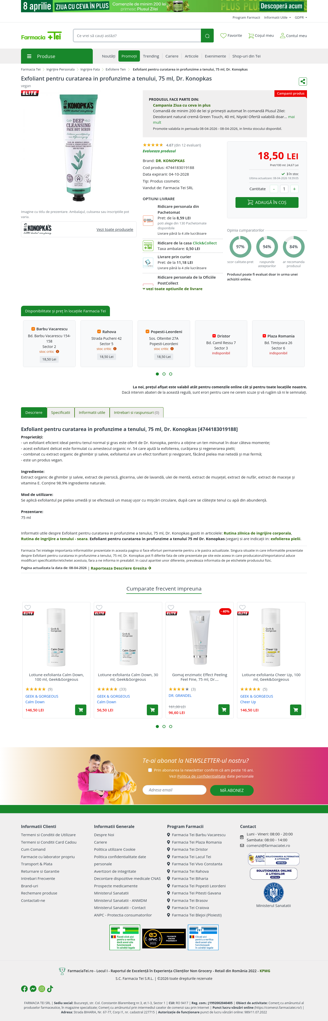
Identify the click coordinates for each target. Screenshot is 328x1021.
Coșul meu (261, 34)
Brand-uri (29, 885)
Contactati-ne (33, 900)
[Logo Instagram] (41, 988)
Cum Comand (33, 849)
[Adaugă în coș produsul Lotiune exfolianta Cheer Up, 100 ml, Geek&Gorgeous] (295, 710)
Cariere (100, 842)
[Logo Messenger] (33, 988)
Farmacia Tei (30, 69)
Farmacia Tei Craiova (188, 907)
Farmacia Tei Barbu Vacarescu (196, 834)
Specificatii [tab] (60, 412)
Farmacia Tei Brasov (187, 900)
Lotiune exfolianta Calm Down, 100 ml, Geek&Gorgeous (56, 677)
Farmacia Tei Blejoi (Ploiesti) (194, 914)
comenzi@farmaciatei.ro (268, 845)
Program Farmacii (246, 17)
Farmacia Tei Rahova (188, 871)
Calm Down (35, 701)
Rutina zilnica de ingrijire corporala (257, 533)
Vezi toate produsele (115, 229)
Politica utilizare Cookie (114, 849)
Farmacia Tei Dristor (187, 849)
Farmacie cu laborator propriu (48, 856)
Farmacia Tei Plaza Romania (194, 842)
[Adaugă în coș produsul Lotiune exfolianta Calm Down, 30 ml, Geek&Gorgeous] (152, 710)
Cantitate (257, 188)
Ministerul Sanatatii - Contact (120, 907)
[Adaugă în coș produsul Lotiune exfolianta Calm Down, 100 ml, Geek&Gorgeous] (80, 710)
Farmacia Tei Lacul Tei (189, 856)
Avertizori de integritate (115, 871)
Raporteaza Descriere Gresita (121, 568)
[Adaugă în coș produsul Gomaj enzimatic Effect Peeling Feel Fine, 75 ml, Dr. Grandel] (224, 709)
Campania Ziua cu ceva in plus (182, 105)
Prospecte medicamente (116, 885)
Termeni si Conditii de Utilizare (48, 834)
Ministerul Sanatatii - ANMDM (120, 900)
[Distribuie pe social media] (303, 81)
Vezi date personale (211, 776)
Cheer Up (248, 701)
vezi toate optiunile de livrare (172, 288)
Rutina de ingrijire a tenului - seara (54, 538)
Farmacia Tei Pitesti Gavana (194, 892)
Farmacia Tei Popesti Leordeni (196, 885)
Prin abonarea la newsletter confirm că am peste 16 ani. (204, 770)
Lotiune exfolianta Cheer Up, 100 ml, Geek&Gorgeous (271, 677)
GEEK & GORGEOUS (41, 696)
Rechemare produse (39, 892)
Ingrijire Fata (90, 69)
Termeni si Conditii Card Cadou (48, 842)
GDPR (300, 17)
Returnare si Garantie (40, 871)
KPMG (265, 970)
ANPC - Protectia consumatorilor (123, 914)
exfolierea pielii (285, 538)
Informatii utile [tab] (92, 412)
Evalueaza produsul (159, 151)
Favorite (231, 35)
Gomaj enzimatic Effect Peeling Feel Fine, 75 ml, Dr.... (199, 677)
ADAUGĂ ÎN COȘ (267, 202)
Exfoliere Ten (116, 69)
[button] (157, 374)
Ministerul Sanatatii (111, 892)
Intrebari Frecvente (38, 878)
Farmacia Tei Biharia (187, 878)
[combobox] (137, 36)
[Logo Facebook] (24, 988)
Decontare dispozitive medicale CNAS (127, 878)
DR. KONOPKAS (170, 160)
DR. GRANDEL (180, 695)
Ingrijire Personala (60, 69)
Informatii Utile (276, 17)
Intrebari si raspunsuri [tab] (136, 412)
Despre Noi (104, 834)
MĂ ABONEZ (232, 790)
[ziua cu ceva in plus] (164, 6)
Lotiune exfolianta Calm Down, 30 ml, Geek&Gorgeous (128, 677)
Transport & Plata (36, 863)
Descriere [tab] (34, 412)
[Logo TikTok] (50, 988)
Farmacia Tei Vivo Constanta (194, 863)
